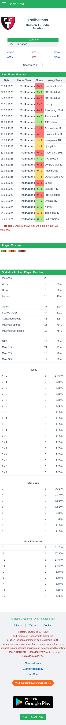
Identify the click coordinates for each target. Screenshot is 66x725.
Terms (32, 625)
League (10, 52)
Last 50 (10, 57)
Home (33, 52)
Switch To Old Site (33, 717)
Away (57, 52)
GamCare (32, 674)
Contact (48, 625)
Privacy (18, 625)
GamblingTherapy (33, 668)
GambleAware (33, 663)
